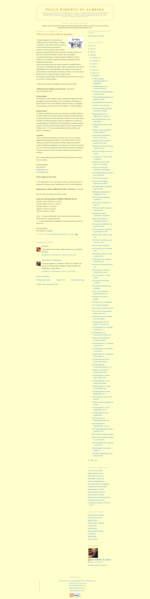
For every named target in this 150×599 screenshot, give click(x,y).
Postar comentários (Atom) (50, 284)
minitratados (75, 588)
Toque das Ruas (93, 539)
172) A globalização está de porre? (102, 102)
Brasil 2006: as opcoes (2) (96, 478)
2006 (92, 55)
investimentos (76, 586)
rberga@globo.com (42, 169)
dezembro (95, 57)
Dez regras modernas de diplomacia (99, 484)
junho (94, 64)
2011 (92, 46)
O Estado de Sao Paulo (95, 518)
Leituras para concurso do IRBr (97, 486)
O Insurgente (92, 534)
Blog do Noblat (92, 520)
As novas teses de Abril (95, 470)
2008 (92, 52)
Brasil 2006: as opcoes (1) (96, 476)
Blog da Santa (92, 536)
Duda (43, 246)
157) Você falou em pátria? (100, 178)
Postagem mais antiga (77, 280)
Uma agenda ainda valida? (96, 500)
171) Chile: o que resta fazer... (101, 105)
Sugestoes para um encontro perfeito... (99, 497)
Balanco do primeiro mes (95, 473)
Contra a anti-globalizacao (96, 481)
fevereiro (95, 70)
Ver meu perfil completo (97, 565)
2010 (92, 49)
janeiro (94, 73)
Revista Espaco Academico (96, 523)
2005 (92, 460)
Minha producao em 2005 (96, 489)
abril (93, 67)
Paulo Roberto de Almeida (75, 9)
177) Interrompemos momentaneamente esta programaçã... (100, 81)
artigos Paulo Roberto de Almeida (76, 581)
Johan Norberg (92, 528)
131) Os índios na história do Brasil (102, 308)
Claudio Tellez (92, 526)
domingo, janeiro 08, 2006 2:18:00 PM (58, 271)
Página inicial (60, 280)
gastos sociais (76, 583)
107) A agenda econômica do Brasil (102, 434)
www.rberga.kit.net (42, 172)
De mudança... (96, 75)
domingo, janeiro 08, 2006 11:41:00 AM (59, 255)
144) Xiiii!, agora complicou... (101, 245)
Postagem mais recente (43, 280)
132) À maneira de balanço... (100, 305)
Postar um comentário (43, 276)
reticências (76, 590)
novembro (95, 61)
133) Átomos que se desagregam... (102, 302)
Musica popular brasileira (95, 531)
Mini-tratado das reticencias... (97, 492)
